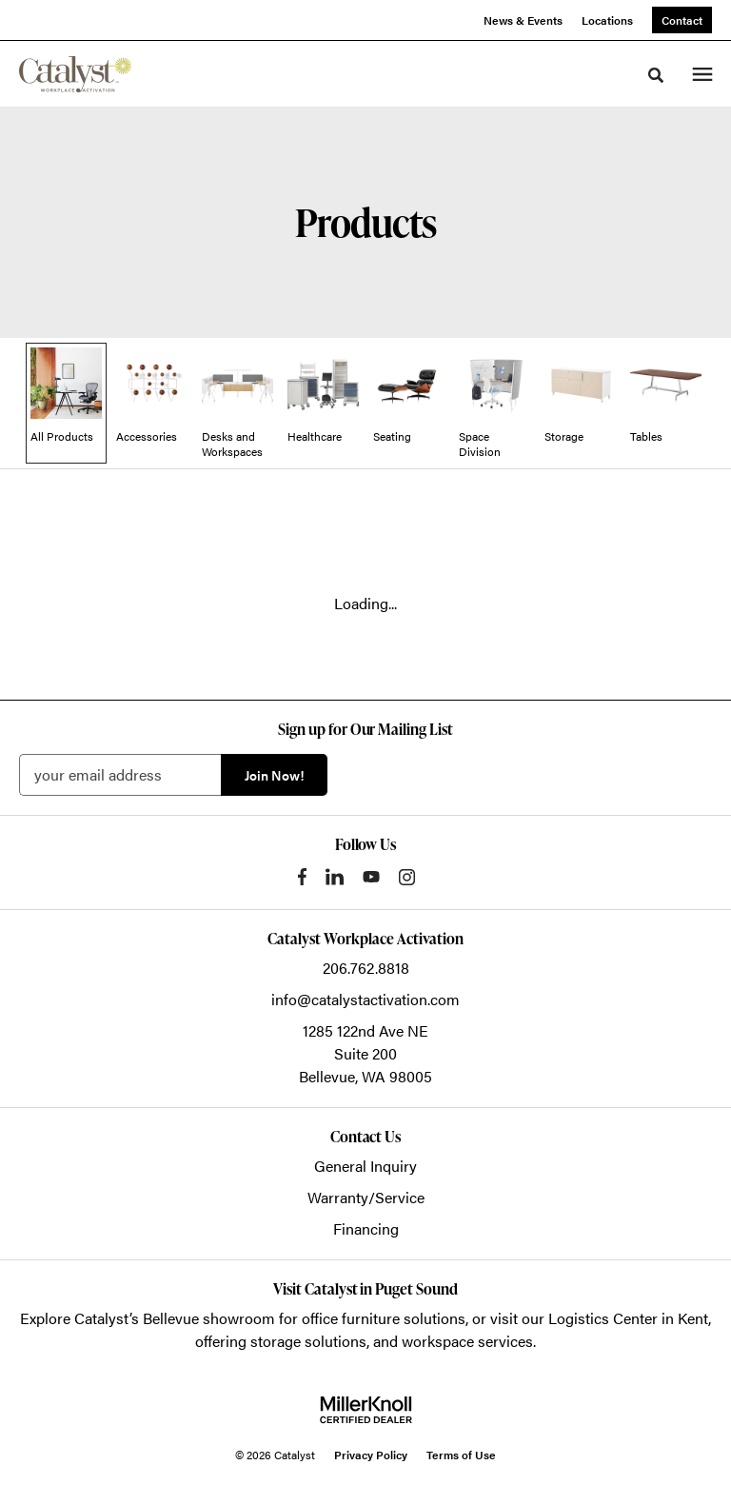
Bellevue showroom (209, 1318)
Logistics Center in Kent (628, 1318)
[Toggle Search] (655, 75)
